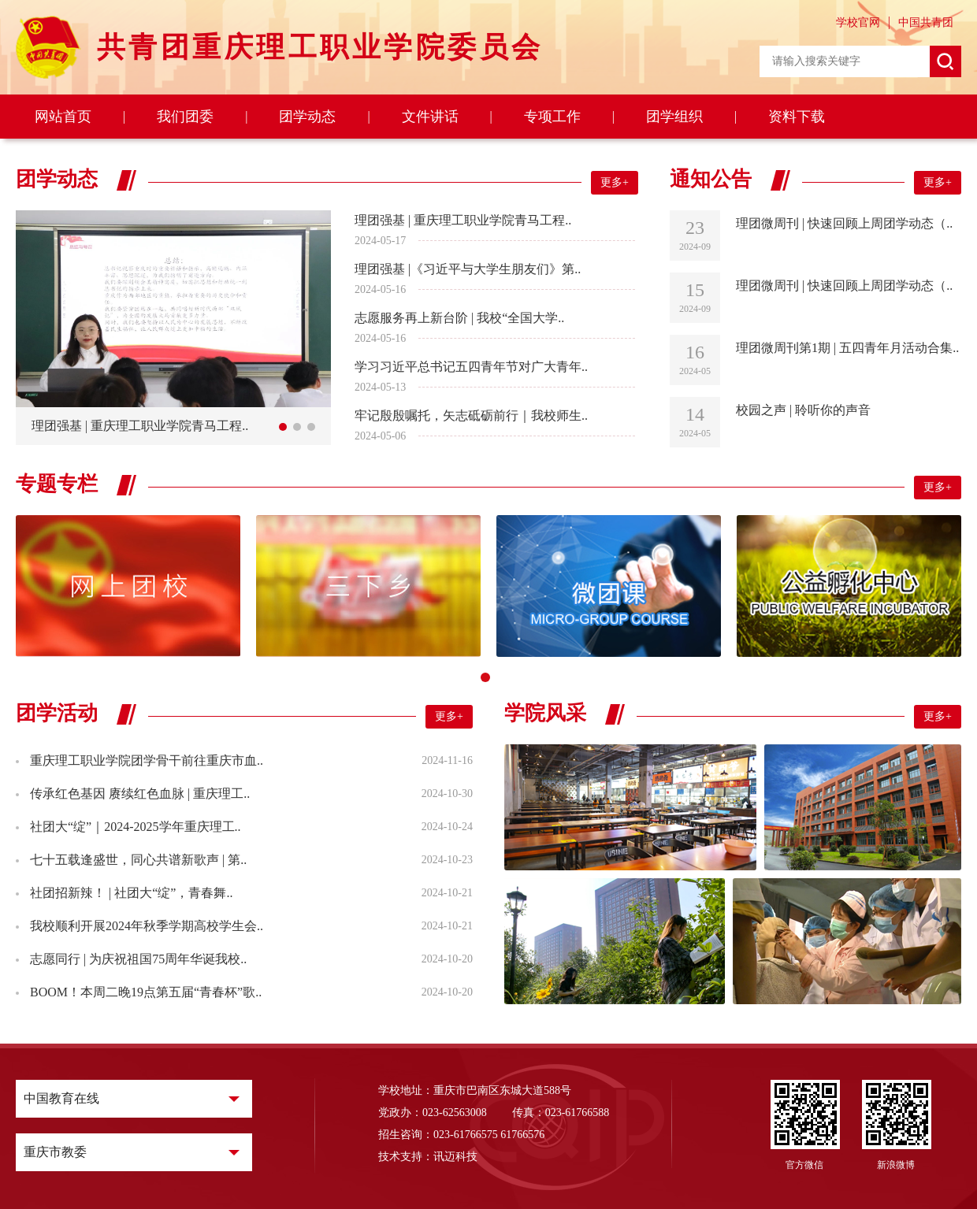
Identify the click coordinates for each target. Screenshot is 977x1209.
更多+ (614, 182)
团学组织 (674, 116)
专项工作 (552, 116)
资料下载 (796, 116)
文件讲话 (430, 116)
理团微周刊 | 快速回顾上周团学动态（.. (844, 223)
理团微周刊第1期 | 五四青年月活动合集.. (847, 347)
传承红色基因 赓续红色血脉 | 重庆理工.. (138, 793)
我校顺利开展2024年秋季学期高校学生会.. (145, 926)
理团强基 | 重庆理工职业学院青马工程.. (463, 220)
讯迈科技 (455, 1157)
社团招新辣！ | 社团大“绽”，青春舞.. (129, 892)
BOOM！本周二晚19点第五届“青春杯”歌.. (144, 992)
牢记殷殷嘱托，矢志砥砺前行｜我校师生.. (471, 415)
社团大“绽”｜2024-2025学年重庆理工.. (134, 826)
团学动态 (307, 116)
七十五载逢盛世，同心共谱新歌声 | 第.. (137, 859)
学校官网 (858, 22)
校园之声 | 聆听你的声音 (803, 410)
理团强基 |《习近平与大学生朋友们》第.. (468, 269)
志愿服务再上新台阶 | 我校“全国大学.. (459, 318)
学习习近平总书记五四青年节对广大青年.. (471, 366)
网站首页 (63, 116)
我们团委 (185, 116)
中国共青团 (925, 22)
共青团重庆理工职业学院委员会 (320, 47)
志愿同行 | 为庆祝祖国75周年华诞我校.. (137, 959)
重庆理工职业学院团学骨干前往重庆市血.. (145, 760)
